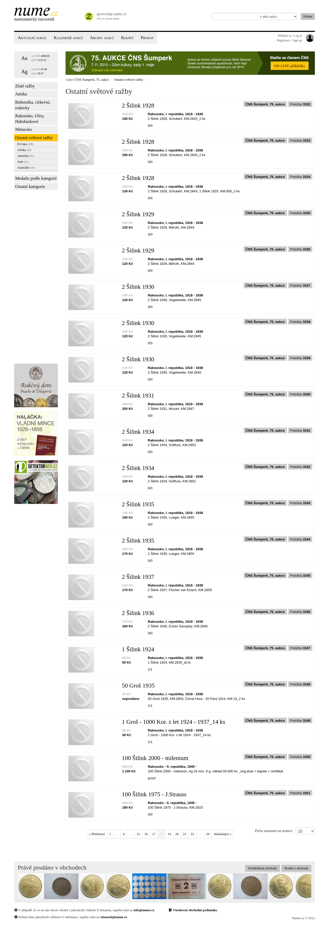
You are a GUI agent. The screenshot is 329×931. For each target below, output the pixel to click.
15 (138, 834)
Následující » (223, 834)
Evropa (25, 144)
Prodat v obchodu (296, 868)
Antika (21, 94)
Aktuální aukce (32, 37)
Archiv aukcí (102, 37)
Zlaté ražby (25, 86)
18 (161, 834)
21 (184, 834)
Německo (23, 129)
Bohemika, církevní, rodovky (32, 105)
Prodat (147, 37)
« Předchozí (97, 834)
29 (207, 834)
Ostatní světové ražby (34, 137)
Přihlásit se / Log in (290, 36)
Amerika (25, 156)
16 (146, 834)
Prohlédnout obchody (262, 868)
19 (169, 834)
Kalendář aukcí (68, 37)
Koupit (127, 37)
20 (177, 834)
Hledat (307, 16)
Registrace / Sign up (289, 40)
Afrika (24, 150)
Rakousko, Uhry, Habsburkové (29, 118)
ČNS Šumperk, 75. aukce (92, 80)
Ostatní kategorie (30, 186)
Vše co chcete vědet (111, 15)
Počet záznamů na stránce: (274, 831)
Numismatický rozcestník (34, 19)
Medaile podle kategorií (36, 178)
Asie (23, 162)
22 (192, 834)
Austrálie (26, 167)
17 (154, 834)
